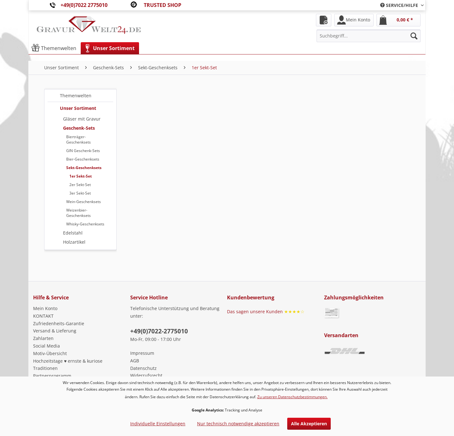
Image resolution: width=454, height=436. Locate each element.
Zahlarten (43, 338)
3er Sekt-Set (80, 193)
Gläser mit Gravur (82, 119)
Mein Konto (45, 308)
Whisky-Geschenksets (85, 224)
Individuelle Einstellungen (157, 424)
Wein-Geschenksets (83, 201)
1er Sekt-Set (80, 176)
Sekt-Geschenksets (84, 167)
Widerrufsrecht (146, 375)
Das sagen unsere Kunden (266, 311)
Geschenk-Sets (79, 128)
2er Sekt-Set (80, 184)
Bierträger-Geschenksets (78, 139)
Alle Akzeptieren (309, 424)
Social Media (46, 346)
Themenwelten (75, 96)
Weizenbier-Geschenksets (78, 212)
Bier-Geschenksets (82, 159)
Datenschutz (143, 368)
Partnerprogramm (52, 376)
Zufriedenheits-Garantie (58, 323)
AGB (134, 361)
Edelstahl (73, 233)
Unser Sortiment (78, 108)
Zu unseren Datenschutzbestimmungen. (292, 396)
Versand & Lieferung (54, 331)
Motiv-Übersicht (50, 353)
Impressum (142, 353)
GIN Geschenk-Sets (83, 150)
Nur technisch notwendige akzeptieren (238, 424)
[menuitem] (399, 5)
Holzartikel (74, 242)
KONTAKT (43, 316)
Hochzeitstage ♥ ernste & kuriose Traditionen (67, 364)
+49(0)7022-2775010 (159, 331)
